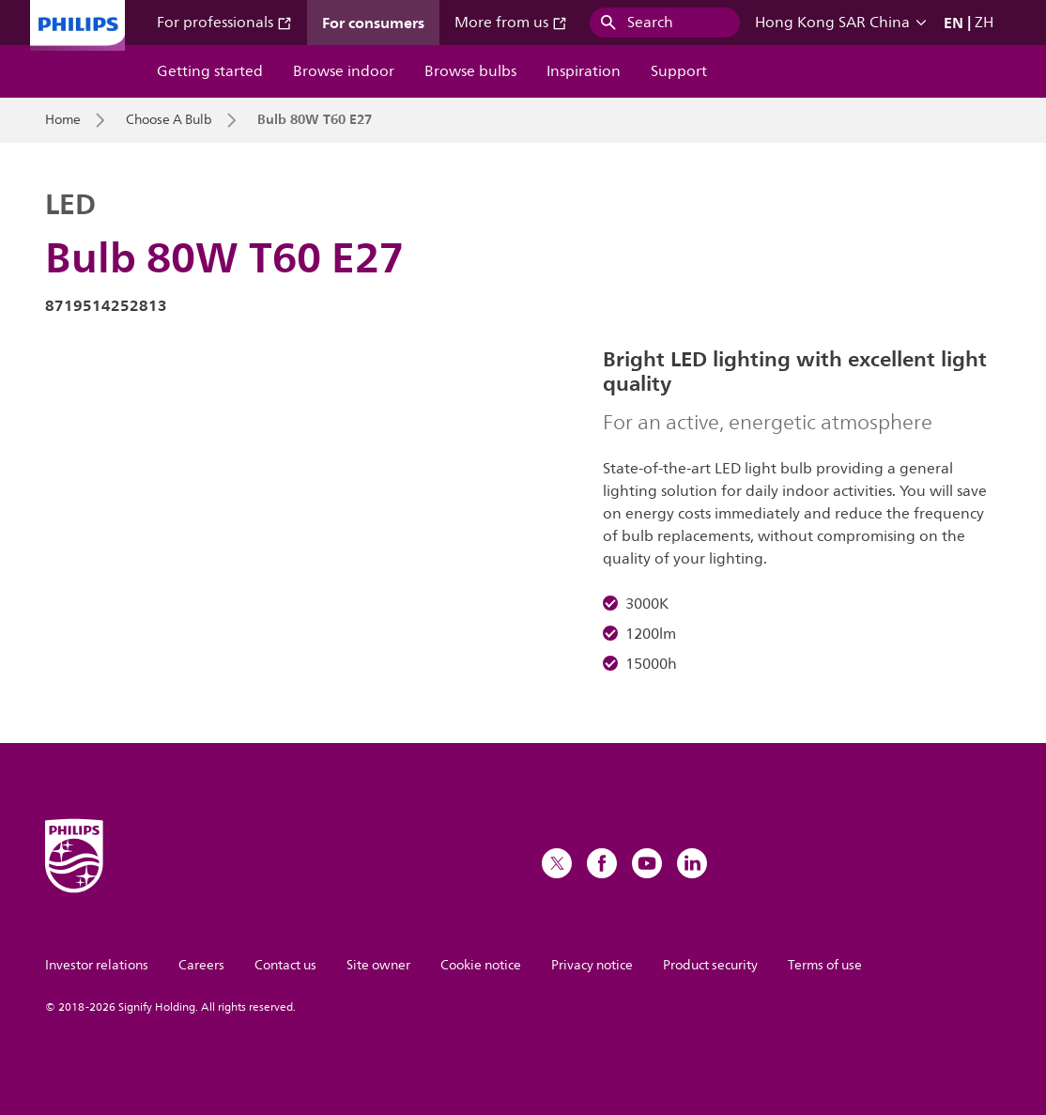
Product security (710, 965)
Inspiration (583, 71)
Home (63, 120)
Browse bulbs (470, 71)
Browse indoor (343, 71)
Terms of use (825, 965)
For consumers (373, 22)
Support (679, 71)
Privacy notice (592, 965)
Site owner (378, 965)
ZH (984, 22)
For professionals (224, 22)
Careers (201, 965)
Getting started (210, 71)
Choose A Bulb (169, 120)
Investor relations (96, 965)
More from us (510, 22)
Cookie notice (480, 965)
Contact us (285, 965)
